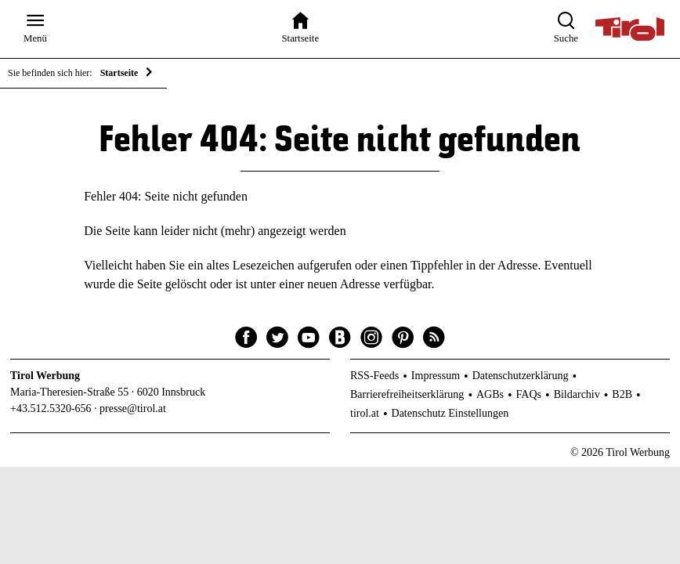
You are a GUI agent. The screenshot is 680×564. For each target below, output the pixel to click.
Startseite (119, 72)
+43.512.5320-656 (51, 408)
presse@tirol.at (132, 408)
